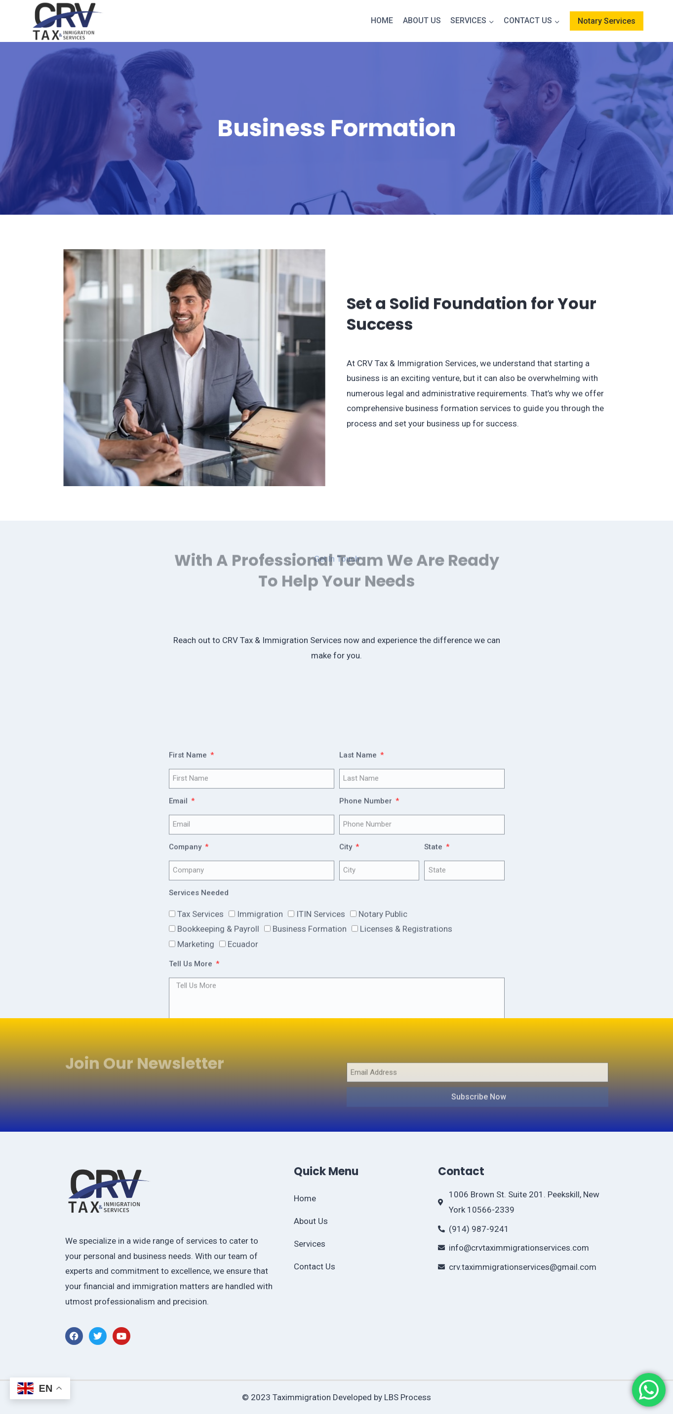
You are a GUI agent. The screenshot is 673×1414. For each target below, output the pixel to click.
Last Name (359, 883)
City (346, 975)
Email (179, 929)
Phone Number (366, 929)
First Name (189, 883)
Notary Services (606, 21)
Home (382, 20)
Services (309, 1244)
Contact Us (314, 1266)
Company (186, 975)
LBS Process (407, 1397)
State (434, 975)
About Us (422, 20)
